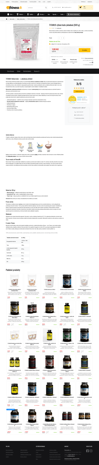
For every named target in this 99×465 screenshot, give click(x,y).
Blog (40, 1)
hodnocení (58, 28)
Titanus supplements (89, 58)
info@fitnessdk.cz (66, 7)
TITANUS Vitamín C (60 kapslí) (84, 370)
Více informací (10, 71)
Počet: (50, 38)
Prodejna (7, 1)
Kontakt (49, 1)
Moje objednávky (9, 450)
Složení (18, 71)
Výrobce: (83, 58)
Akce (49, 14)
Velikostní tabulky (23, 450)
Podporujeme (38, 454)
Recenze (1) (36, 71)
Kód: (84, 60)
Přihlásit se (83, 1)
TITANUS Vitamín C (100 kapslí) (84, 316)
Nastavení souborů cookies (55, 459)
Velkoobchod (38, 456)
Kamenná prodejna (9, 452)
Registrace (90, 1)
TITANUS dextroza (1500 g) (49, 289)
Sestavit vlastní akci (24, 452)
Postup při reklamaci (54, 452)
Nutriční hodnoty (27, 71)
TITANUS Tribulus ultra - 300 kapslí (32, 397)
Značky (62, 14)
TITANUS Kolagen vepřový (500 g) (67, 289)
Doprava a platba (33, 1)
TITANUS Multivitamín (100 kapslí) (67, 397)
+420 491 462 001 (56, 7)
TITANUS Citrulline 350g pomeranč (15, 397)
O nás (44, 1)
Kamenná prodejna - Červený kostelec (71, 458)
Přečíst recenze (79, 91)
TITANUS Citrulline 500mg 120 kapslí (32, 370)
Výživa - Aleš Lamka (21, 19)
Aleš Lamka (12, 19)
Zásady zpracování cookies (55, 456)
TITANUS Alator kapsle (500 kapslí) (84, 343)
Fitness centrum (15, 1)
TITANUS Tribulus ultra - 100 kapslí (49, 397)
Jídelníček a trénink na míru (25, 454)
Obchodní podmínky (40, 450)
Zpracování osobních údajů (55, 454)
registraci (55, 63)
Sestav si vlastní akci (73, 14)
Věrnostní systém (23, 1)
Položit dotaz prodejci (88, 64)
